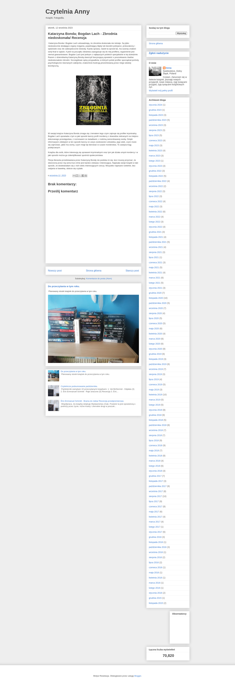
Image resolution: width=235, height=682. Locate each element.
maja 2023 (154, 145)
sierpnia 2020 (155, 313)
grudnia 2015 (155, 598)
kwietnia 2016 (155, 577)
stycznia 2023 (155, 166)
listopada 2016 (156, 542)
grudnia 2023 (155, 110)
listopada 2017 (156, 481)
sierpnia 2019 (155, 374)
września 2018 (156, 430)
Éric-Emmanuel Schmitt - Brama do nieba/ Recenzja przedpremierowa (92, 401)
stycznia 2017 (155, 532)
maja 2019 (154, 389)
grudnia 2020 (155, 293)
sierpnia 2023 (155, 130)
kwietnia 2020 (155, 333)
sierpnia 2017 (155, 496)
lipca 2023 (154, 135)
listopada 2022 (156, 176)
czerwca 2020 (155, 323)
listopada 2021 (156, 237)
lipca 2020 (154, 318)
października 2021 (158, 242)
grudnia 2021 (155, 232)
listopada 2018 (156, 420)
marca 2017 (154, 521)
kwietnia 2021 (155, 272)
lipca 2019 (154, 379)
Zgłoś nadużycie (159, 53)
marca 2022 (154, 216)
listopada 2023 (156, 115)
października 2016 (158, 547)
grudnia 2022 (155, 171)
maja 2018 (154, 450)
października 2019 (158, 364)
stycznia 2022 (155, 227)
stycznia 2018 (155, 471)
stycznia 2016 (155, 593)
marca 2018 (154, 461)
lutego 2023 (154, 161)
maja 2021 (154, 267)
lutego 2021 (154, 283)
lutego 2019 (154, 405)
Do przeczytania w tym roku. (64, 286)
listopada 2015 (156, 603)
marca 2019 (154, 399)
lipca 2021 (154, 257)
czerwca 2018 (155, 445)
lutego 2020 (154, 343)
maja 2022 (154, 206)
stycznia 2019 (155, 410)
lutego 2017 (154, 527)
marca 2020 (154, 339)
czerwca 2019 (155, 384)
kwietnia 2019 (155, 394)
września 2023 (156, 125)
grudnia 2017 (155, 476)
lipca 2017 (154, 501)
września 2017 (156, 491)
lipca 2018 (154, 440)
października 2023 (158, 120)
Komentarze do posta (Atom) (99, 278)
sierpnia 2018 (155, 435)
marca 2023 (154, 155)
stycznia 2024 (155, 105)
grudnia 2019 (155, 354)
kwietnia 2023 (155, 150)
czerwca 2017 (155, 506)
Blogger (137, 676)
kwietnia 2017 (155, 516)
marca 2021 (154, 277)
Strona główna (93, 270)
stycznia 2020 (155, 349)
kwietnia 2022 (155, 211)
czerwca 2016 (155, 567)
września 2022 (156, 186)
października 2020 (158, 303)
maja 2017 (154, 511)
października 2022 (158, 181)
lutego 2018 (154, 466)
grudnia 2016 (155, 537)
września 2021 (156, 247)
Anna (169, 68)
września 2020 (156, 308)
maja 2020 (154, 328)
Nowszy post (55, 270)
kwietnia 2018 (155, 455)
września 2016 (156, 552)
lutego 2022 (154, 221)
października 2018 (158, 425)
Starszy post (132, 270)
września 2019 (156, 369)
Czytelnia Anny (67, 11)
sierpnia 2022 (155, 191)
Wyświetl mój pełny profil (161, 90)
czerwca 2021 (155, 262)
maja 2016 (154, 572)
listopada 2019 (156, 359)
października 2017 (158, 486)
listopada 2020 (156, 298)
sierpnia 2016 (155, 557)
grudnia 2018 (155, 415)
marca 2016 (154, 583)
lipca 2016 (154, 562)
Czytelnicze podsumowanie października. (79, 386)
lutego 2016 (154, 588)
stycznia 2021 (155, 288)
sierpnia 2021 (155, 252)
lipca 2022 (154, 196)
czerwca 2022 (155, 201)
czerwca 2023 (155, 140)
